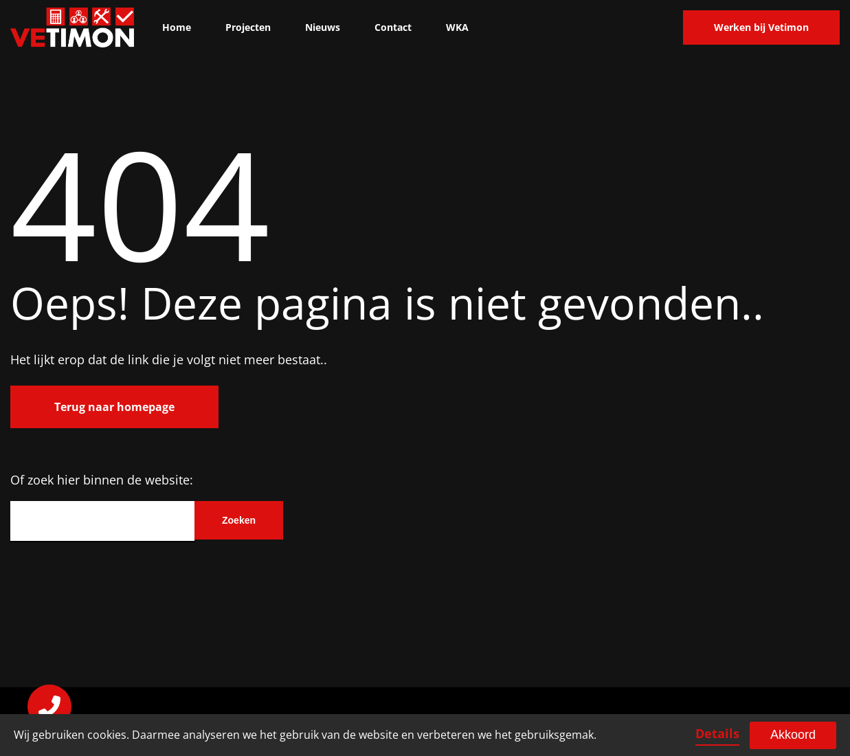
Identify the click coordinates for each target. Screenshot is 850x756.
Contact (393, 27)
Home (176, 27)
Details (717, 733)
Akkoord (793, 735)
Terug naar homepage (114, 406)
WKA (457, 27)
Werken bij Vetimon (761, 27)
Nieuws (322, 27)
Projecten (248, 27)
